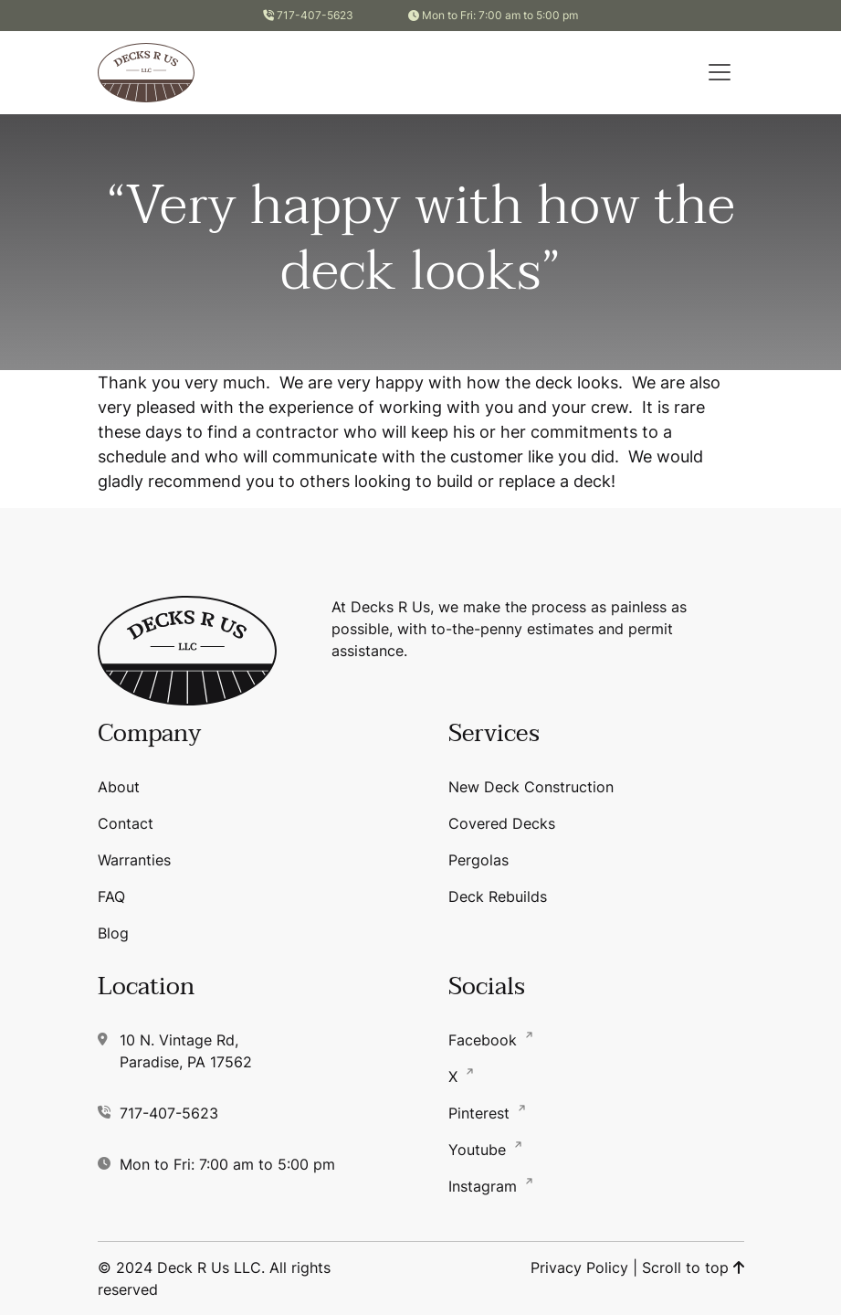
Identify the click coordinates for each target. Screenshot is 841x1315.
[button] (719, 72)
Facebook (484, 1040)
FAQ (111, 896)
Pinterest (481, 1113)
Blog (113, 933)
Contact (125, 823)
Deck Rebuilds (497, 896)
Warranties (134, 860)
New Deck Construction (531, 787)
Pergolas (478, 860)
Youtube (479, 1149)
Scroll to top (693, 1267)
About (119, 787)
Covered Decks (501, 823)
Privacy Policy (579, 1267)
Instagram (484, 1186)
